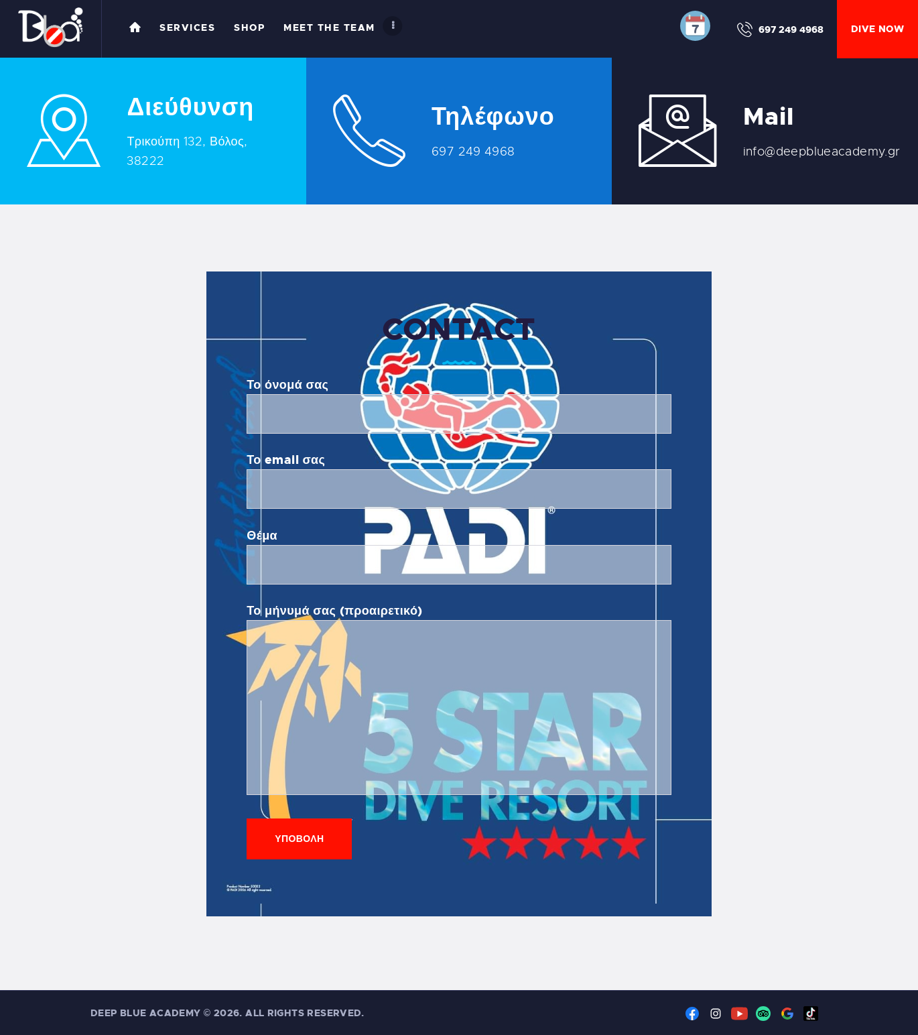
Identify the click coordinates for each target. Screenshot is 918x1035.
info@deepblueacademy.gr (822, 151)
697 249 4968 (473, 151)
